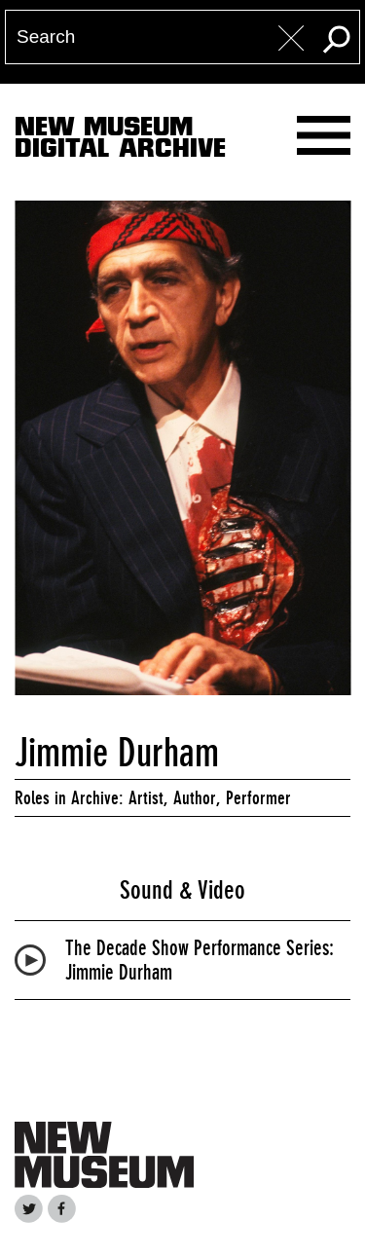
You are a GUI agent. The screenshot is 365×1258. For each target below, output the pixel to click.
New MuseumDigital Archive (120, 141)
